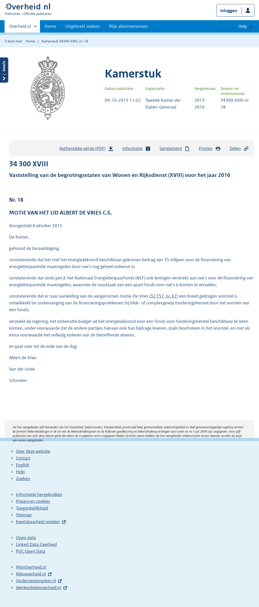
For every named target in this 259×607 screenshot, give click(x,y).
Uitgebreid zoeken (82, 26)
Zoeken (23, 478)
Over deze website (33, 451)
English (22, 465)
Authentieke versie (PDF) (86, 149)
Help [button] (242, 26)
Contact (23, 458)
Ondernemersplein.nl (36, 581)
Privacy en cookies (33, 501)
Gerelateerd (175, 148)
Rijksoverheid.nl (31, 574)
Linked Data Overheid (36, 544)
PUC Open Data (30, 551)
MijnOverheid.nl (31, 567)
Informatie (136, 148)
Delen (239, 148)
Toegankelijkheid (32, 508)
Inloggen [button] (228, 10)
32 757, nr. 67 (163, 296)
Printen (210, 148)
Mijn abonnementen (128, 26)
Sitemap (24, 515)
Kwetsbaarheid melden (38, 521)
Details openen (4, 70)
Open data (26, 537)
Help (20, 471)
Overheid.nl (20, 28)
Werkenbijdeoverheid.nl (38, 587)
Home (50, 26)
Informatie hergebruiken (39, 494)
